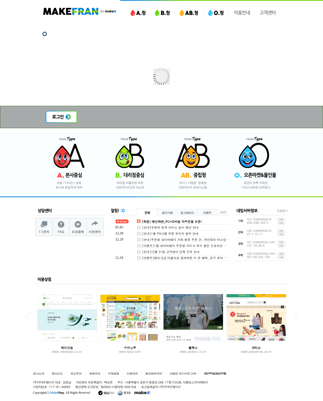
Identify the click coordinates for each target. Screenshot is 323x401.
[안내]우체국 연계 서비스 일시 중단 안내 (170, 227)
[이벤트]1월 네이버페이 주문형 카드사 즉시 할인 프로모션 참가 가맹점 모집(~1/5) (199, 245)
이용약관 (132, 374)
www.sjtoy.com (130, 351)
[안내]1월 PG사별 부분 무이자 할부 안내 (170, 233)
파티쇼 (256, 347)
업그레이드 (187, 212)
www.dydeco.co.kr (193, 351)
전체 (147, 212)
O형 (216, 12)
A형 (138, 12)
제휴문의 (94, 374)
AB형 (189, 12)
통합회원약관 (153, 374)
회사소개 (38, 374)
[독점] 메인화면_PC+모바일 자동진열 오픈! (172, 221)
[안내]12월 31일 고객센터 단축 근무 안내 (171, 251)
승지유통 (130, 347)
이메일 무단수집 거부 (183, 374)
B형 (163, 12)
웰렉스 (193, 347)
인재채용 (113, 374)
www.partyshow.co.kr (256, 351)
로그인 (61, 117)
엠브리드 (57, 374)
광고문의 (76, 374)
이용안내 (242, 12)
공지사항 (167, 212)
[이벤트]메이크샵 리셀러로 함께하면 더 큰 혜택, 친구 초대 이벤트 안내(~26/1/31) (199, 258)
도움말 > (282, 211)
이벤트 (207, 212)
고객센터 (267, 12)
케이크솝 (67, 347)
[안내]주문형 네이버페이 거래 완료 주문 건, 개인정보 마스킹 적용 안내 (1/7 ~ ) (197, 239)
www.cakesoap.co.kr (67, 351)
